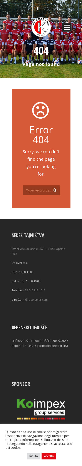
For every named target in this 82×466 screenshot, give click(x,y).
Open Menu (67, 27)
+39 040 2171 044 (34, 290)
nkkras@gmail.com (35, 300)
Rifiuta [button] (33, 456)
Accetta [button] (49, 456)
